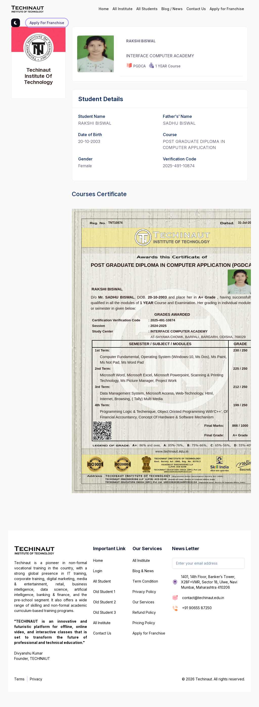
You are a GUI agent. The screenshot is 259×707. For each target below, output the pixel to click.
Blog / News (172, 9)
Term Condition (145, 581)
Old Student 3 (104, 612)
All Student (102, 581)
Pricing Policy (144, 623)
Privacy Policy (144, 591)
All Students (147, 9)
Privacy (36, 679)
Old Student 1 (104, 591)
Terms (19, 679)
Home (104, 9)
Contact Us (196, 9)
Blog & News (143, 571)
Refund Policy (144, 612)
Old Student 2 (104, 602)
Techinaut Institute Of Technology (38, 76)
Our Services (143, 602)
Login (97, 571)
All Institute (123, 9)
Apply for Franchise (227, 9)
